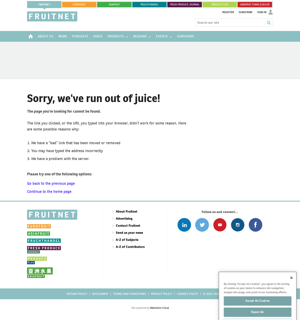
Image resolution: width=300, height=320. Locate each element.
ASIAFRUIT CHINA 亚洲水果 (255, 4)
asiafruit (114, 4)
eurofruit (79, 4)
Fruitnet (44, 4)
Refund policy (76, 294)
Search (268, 22)
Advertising (124, 218)
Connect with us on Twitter (202, 224)
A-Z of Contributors (130, 247)
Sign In (261, 12)
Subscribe (245, 12)
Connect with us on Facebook (255, 224)
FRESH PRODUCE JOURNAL (184, 4)
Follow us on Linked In (184, 224)
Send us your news (129, 232)
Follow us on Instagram (237, 224)
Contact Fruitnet (128, 225)
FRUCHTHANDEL (149, 4)
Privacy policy (161, 294)
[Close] (291, 286)
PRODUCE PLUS (219, 4)
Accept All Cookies (257, 309)
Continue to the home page (49, 191)
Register (228, 12)
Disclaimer (100, 294)
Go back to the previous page (51, 183)
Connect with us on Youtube (220, 224)
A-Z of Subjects (127, 240)
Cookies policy (187, 294)
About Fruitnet (126, 211)
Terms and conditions (129, 294)
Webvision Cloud (159, 308)
